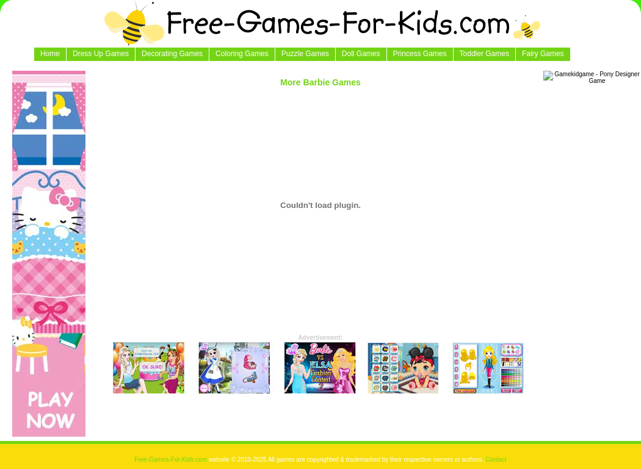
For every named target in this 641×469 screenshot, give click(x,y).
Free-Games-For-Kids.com (171, 459)
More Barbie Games (320, 82)
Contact (495, 459)
